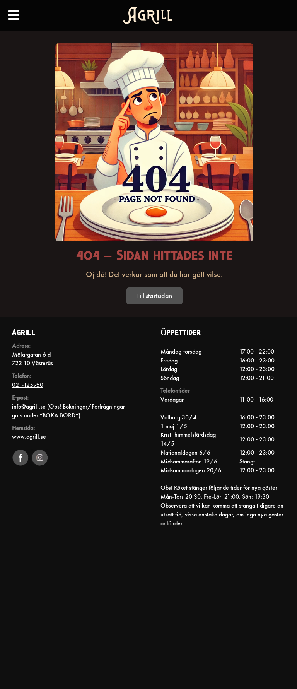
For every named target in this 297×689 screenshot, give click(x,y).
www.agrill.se (29, 437)
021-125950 (27, 385)
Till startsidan (154, 295)
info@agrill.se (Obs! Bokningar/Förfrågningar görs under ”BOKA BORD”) (68, 410)
